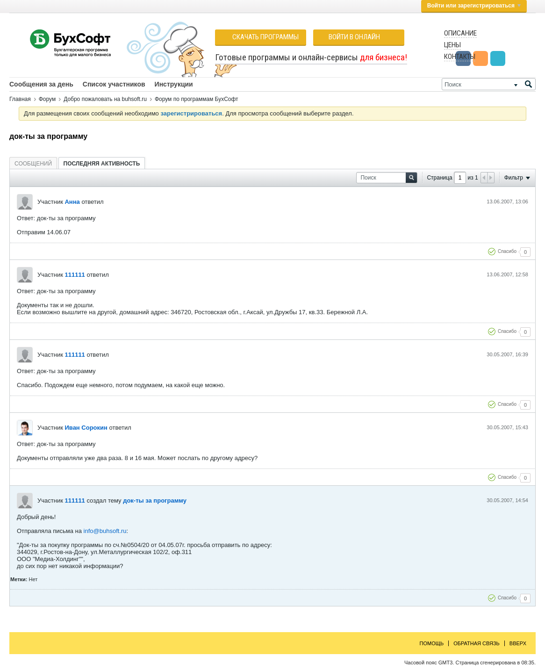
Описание (460, 33)
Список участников (114, 84)
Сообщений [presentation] (33, 163)
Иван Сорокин (86, 427)
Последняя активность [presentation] (102, 163)
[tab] (33, 163)
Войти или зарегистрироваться (474, 5)
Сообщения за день (41, 84)
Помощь (432, 643)
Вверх (517, 643)
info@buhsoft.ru (105, 530)
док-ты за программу (154, 500)
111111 (75, 274)
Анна (72, 201)
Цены (452, 45)
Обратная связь (476, 643)
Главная (20, 99)
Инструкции (174, 84)
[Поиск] (489, 84)
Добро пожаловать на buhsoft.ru (105, 99)
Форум (47, 99)
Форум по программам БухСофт (196, 99)
